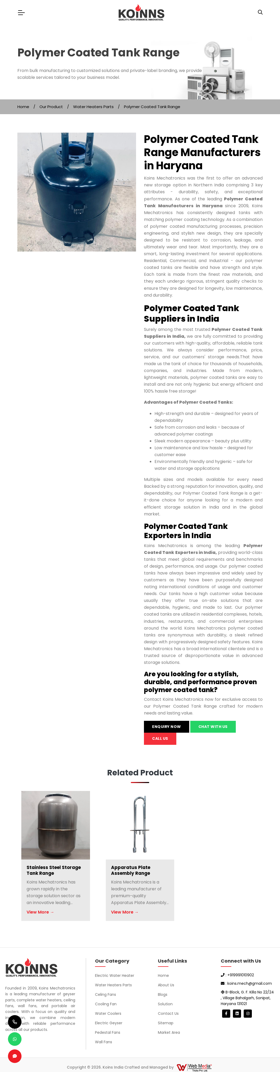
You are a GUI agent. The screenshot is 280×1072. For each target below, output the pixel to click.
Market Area (169, 1032)
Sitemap (165, 1023)
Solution (165, 1004)
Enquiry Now (166, 726)
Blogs (162, 994)
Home (23, 106)
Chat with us (213, 726)
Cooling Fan (106, 1004)
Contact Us (168, 1013)
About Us (166, 985)
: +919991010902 (237, 975)
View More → (40, 912)
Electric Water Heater (114, 975)
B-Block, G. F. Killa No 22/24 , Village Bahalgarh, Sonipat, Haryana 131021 (247, 998)
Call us (160, 738)
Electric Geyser (108, 1023)
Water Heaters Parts (93, 106)
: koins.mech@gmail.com (246, 983)
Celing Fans (105, 994)
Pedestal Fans (107, 1032)
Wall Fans (103, 1042)
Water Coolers (108, 1013)
